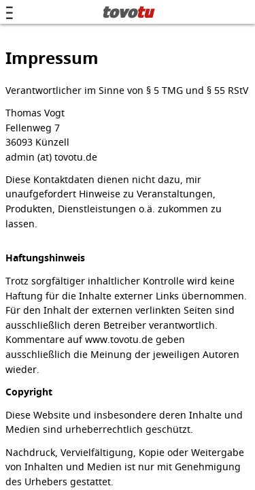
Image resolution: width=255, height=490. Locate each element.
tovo (127, 11)
